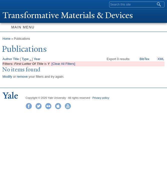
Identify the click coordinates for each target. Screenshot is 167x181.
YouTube (68, 106)
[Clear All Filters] (63, 64)
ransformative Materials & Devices (68, 15)
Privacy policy (100, 97)
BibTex (144, 59)
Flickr (48, 106)
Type (25, 59)
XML (160, 59)
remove (22, 76)
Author (7, 59)
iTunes (58, 106)
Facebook (29, 106)
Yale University (8, 4)
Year (37, 59)
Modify (7, 76)
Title (16, 59)
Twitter (39, 106)
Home (7, 38)
